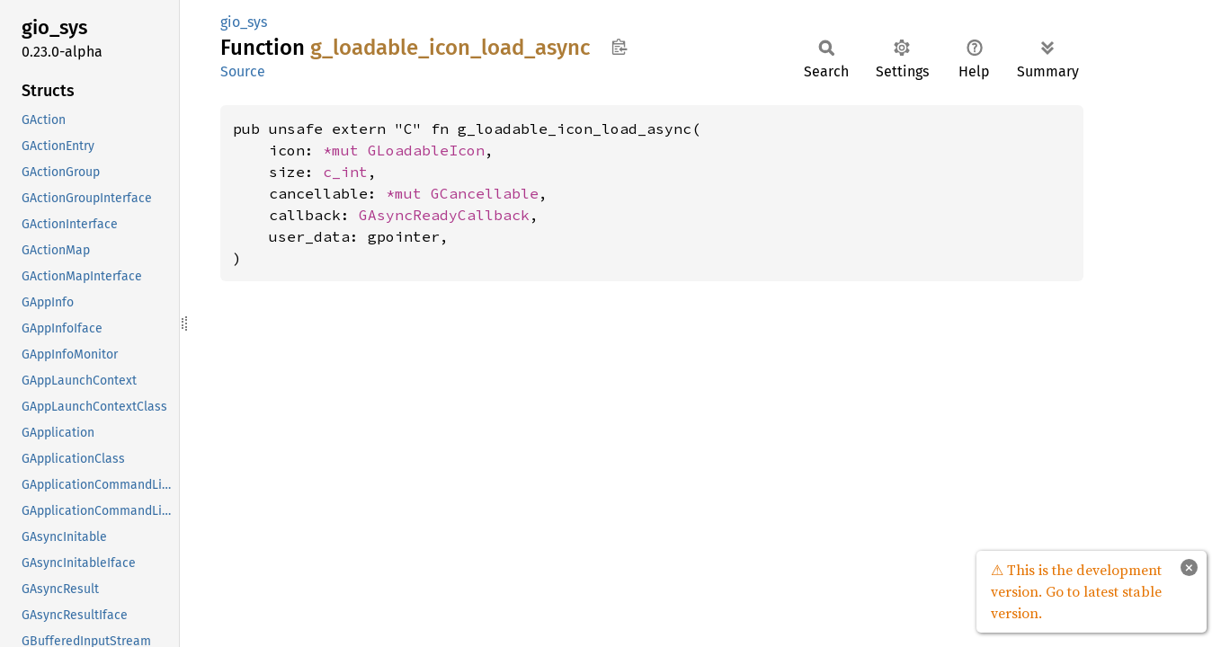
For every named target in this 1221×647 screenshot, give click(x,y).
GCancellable (485, 193)
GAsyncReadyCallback (444, 215)
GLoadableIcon (426, 150)
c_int (345, 172)
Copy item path (619, 46)
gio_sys (243, 22)
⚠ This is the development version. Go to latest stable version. (1076, 591)
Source (242, 71)
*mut (345, 150)
